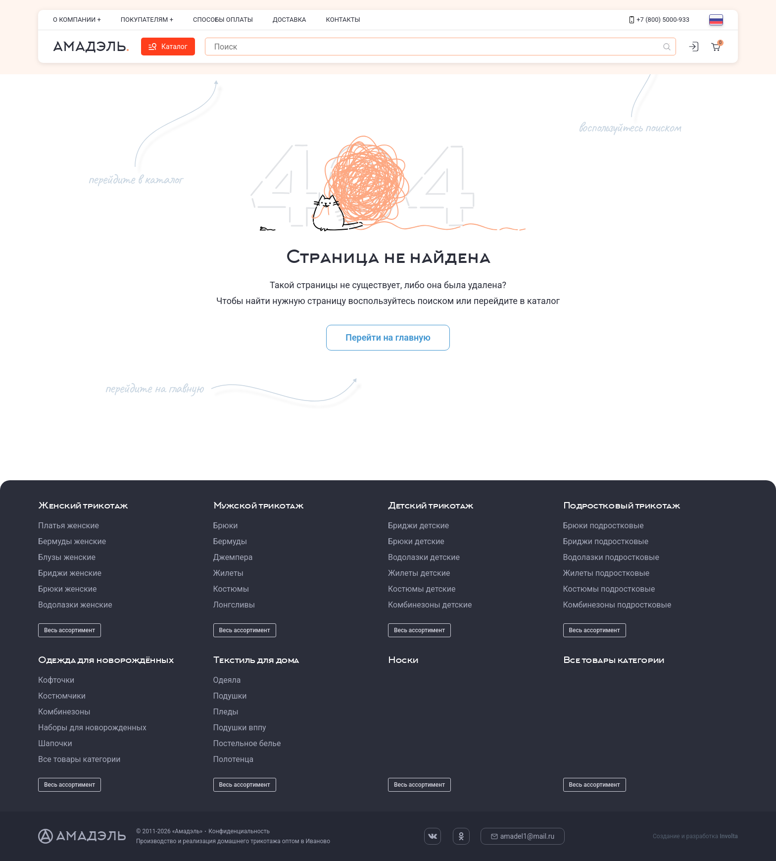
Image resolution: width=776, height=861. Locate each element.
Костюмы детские (421, 589)
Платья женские (68, 525)
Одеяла (227, 680)
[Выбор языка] (716, 19)
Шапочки (55, 743)
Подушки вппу (239, 727)
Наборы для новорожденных (92, 727)
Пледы (226, 711)
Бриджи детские (418, 525)
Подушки (230, 696)
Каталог (168, 47)
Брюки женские (67, 589)
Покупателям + (147, 19)
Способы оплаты (223, 19)
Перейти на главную (388, 337)
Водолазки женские (75, 604)
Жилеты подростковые (606, 573)
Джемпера (233, 557)
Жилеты (228, 573)
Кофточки (56, 680)
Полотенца (233, 759)
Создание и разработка (695, 836)
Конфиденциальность (239, 831)
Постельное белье (247, 743)
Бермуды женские (72, 541)
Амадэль (89, 46)
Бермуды (230, 541)
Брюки (225, 525)
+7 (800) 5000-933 (659, 19)
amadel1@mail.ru (523, 836)
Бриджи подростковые (606, 541)
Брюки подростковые (603, 525)
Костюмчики (62, 696)
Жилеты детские (419, 573)
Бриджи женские (69, 573)
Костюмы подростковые (609, 589)
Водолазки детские (424, 557)
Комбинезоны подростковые (617, 604)
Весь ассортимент (69, 630)
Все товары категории (79, 759)
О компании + (77, 19)
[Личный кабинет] (693, 46)
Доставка (289, 19)
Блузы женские (67, 557)
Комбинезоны (64, 711)
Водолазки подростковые (611, 557)
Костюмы (231, 589)
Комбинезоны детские (430, 604)
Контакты (343, 19)
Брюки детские (416, 541)
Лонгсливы (234, 604)
